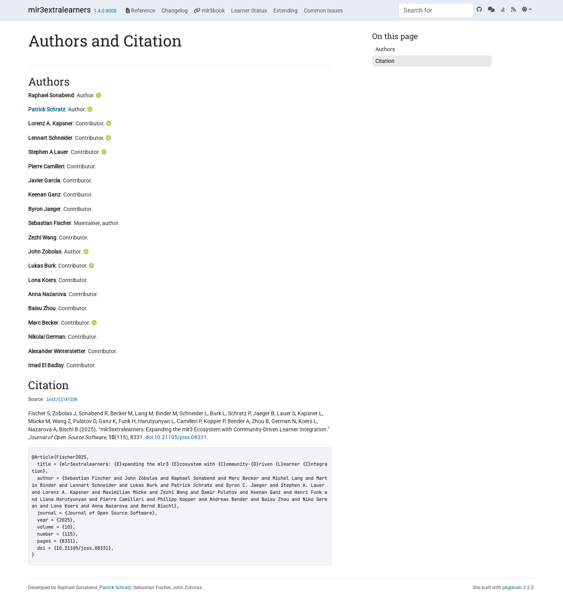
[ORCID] (99, 95)
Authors (385, 49)
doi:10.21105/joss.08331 (176, 437)
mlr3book (209, 10)
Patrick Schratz (46, 109)
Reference (140, 10)
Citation (384, 61)
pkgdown (512, 587)
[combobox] (435, 10)
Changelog (174, 10)
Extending (285, 10)
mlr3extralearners (59, 9)
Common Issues (323, 10)
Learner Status (249, 10)
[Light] (527, 9)
